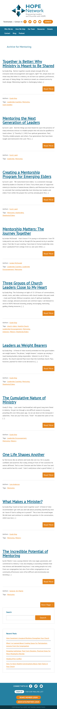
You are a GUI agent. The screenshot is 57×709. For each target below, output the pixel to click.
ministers (6, 332)
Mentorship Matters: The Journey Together (23, 231)
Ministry (12, 332)
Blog (14, 33)
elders (15, 326)
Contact (7, 33)
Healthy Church (23, 326)
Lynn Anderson (15, 484)
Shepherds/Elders (9, 215)
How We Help (20, 29)
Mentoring (26, 102)
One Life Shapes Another (23, 454)
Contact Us (19, 22)
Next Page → (47, 604)
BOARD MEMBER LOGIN (29, 697)
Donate (48, 22)
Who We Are (8, 29)
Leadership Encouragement (12, 329)
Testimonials (7, 22)
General (12, 591)
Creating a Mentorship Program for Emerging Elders (27, 174)
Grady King (13, 98)
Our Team (31, 29)
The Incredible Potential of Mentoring (25, 553)
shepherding (19, 213)
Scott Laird (14, 155)
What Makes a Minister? (22, 501)
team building (7, 105)
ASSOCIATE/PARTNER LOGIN (28, 702)
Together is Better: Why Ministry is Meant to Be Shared (28, 63)
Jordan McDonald (16, 263)
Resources (41, 29)
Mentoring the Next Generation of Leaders (21, 120)
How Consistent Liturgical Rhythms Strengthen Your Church (27, 638)
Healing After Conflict (14, 659)
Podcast (22, 33)
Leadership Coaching (14, 102)
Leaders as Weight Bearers (25, 345)
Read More (48, 89)
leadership (10, 159)
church (9, 326)
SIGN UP (19, 692)
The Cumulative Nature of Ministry (24, 400)
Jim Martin (19, 591)
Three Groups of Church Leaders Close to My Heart (25, 285)
